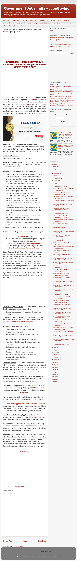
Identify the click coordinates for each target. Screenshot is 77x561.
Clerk (64, 23)
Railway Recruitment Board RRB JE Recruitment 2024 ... (63, 189)
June (55, 347)
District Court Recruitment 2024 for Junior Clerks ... (62, 255)
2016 (53, 379)
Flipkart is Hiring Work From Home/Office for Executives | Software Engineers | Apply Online (62, 93)
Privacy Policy (13, 26)
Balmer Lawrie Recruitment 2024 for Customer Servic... (63, 224)
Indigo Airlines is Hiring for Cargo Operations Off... (62, 309)
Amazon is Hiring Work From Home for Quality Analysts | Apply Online (65, 146)
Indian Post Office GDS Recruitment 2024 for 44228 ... (63, 270)
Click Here (24, 392)
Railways (25, 20)
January (56, 359)
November (57, 173)
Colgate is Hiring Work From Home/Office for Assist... (61, 208)
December (57, 171)
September (57, 178)
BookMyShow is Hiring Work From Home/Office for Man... (62, 259)
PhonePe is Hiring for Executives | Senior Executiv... (62, 235)
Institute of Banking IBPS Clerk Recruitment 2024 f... (61, 305)
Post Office (56, 23)
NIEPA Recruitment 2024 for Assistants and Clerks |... (61, 228)
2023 (53, 362)
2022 (53, 365)
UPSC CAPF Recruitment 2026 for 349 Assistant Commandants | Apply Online (60, 97)
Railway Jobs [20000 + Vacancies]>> (60, 42)
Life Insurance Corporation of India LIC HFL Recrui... (62, 205)
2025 (53, 166)
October (56, 175)
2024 (53, 169)
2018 (53, 374)
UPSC (53, 20)
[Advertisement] (24, 47)
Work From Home (19, 486)
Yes (48, 8)
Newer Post (7, 541)
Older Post (42, 541)
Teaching (66, 20)
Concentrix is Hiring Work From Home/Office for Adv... (61, 193)
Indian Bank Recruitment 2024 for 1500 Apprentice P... (62, 297)
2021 (53, 367)
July (55, 183)
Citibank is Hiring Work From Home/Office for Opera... (61, 216)
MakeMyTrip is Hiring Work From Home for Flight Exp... (62, 278)
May (55, 350)
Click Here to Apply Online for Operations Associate (25, 404)
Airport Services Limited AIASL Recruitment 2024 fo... (61, 316)
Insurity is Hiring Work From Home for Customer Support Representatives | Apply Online (61, 88)
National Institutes (45, 23)
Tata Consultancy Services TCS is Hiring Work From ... (62, 251)
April (55, 352)
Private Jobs (10, 486)
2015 (53, 381)
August (56, 180)
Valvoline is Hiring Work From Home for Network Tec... (63, 239)
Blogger (59, 556)
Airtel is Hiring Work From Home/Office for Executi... (61, 293)
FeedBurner (66, 124)
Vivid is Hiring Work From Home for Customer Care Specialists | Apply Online (61, 104)
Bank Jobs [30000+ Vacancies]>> (59, 40)
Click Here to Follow (24, 236)
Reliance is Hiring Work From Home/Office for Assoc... (61, 301)
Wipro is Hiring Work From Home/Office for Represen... (61, 266)
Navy (59, 20)
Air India (28, 23)
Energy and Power (8, 23)
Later (29, 8)
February (56, 357)
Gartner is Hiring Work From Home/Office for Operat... (61, 274)
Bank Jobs (16, 20)
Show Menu (6, 20)
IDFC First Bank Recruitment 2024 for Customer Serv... (63, 247)
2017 (53, 376)
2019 (53, 372)
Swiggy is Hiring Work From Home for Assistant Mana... (63, 232)
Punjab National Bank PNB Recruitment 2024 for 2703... (61, 343)
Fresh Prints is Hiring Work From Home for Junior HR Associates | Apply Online (65, 134)
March (55, 354)
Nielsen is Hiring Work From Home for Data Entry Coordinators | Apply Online (62, 101)
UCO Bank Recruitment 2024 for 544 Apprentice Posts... (63, 328)
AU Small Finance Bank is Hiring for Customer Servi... (63, 332)
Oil (47, 20)
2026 (53, 164)
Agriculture (20, 23)
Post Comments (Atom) (16, 546)
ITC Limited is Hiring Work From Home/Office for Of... (62, 313)
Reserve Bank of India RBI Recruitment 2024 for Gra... (61, 212)
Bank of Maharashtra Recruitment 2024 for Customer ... (62, 320)
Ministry (41, 20)
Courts (70, 23)
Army (35, 23)
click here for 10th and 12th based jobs (18, 322)
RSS (51, 31)
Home (25, 541)
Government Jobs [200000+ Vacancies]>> (61, 37)
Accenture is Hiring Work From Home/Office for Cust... (61, 324)
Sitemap (22, 26)
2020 (53, 369)
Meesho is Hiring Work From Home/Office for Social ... (61, 185)
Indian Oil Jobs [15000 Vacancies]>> (60, 46)
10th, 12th (33, 20)
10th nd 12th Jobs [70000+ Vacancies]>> (61, 44)
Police (4, 26)
